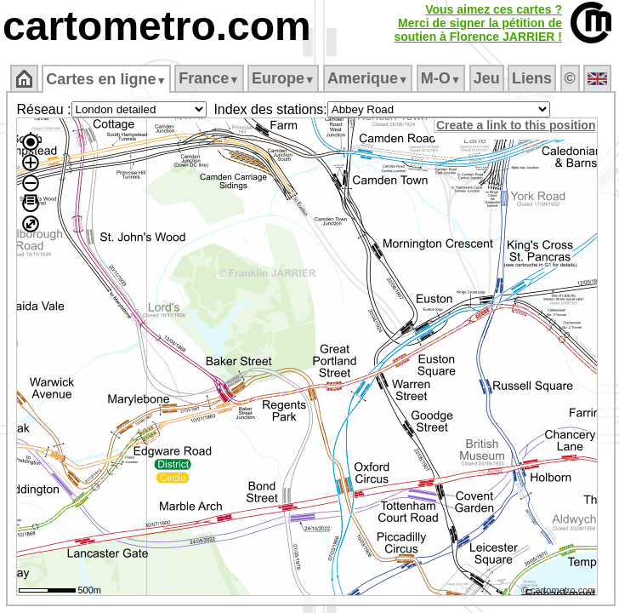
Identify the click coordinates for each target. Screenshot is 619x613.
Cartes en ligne (106, 79)
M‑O (441, 78)
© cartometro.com (558, 590)
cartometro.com (157, 26)
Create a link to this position (515, 125)
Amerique (367, 78)
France (209, 78)
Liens (532, 78)
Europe (283, 78)
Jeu (487, 78)
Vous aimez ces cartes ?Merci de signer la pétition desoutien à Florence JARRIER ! (478, 23)
